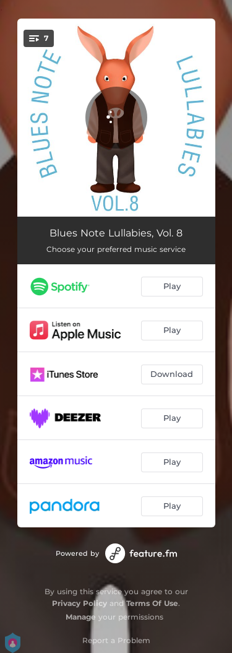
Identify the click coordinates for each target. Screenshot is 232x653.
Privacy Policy (79, 603)
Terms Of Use (152, 603)
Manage (81, 616)
